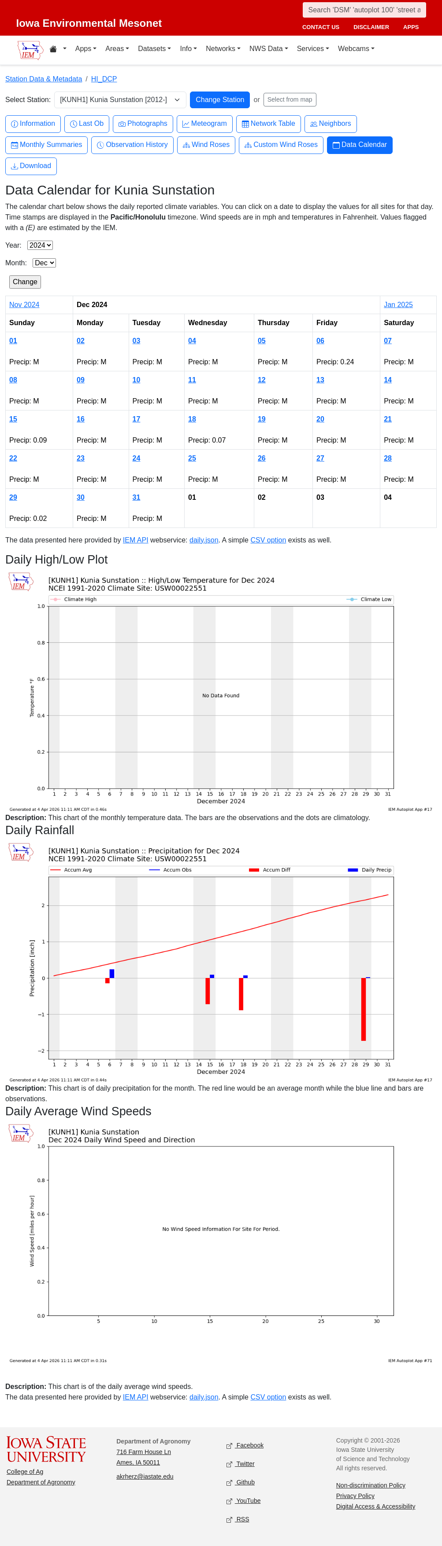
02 (81, 340)
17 (137, 419)
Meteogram (204, 124)
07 (388, 340)
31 (137, 497)
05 (262, 340)
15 (13, 419)
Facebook (245, 1445)
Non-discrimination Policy (370, 1485)
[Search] (364, 10)
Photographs (143, 124)
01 (13, 340)
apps (411, 27)
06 (320, 340)
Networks (220, 48)
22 (13, 458)
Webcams (353, 48)
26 (262, 458)
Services (310, 48)
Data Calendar (360, 145)
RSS (238, 1519)
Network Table (268, 124)
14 (388, 380)
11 (192, 380)
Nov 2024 (24, 304)
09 (81, 380)
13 (320, 380)
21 (388, 419)
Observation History (132, 145)
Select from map (289, 99)
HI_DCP (104, 79)
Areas (114, 48)
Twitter (241, 1464)
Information (33, 124)
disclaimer (371, 27)
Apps (83, 48)
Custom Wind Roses (281, 145)
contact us (320, 27)
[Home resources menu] (58, 50)
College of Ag (25, 1471)
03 (137, 340)
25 (192, 458)
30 (81, 497)
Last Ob (87, 124)
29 (13, 497)
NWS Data (266, 48)
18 (192, 419)
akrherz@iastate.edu (144, 1476)
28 (388, 458)
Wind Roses (206, 145)
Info (186, 48)
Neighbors (330, 124)
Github (241, 1482)
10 (137, 380)
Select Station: (28, 99)
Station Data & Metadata (43, 79)
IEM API (136, 540)
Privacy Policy (355, 1495)
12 (262, 380)
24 (137, 458)
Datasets (152, 48)
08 (13, 380)
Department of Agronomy (41, 1482)
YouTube (244, 1501)
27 (320, 458)
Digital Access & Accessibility (376, 1506)
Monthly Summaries (46, 145)
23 (81, 458)
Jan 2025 (398, 304)
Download (31, 166)
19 (262, 419)
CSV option (268, 540)
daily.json (204, 540)
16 (81, 419)
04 (192, 340)
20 (320, 419)
